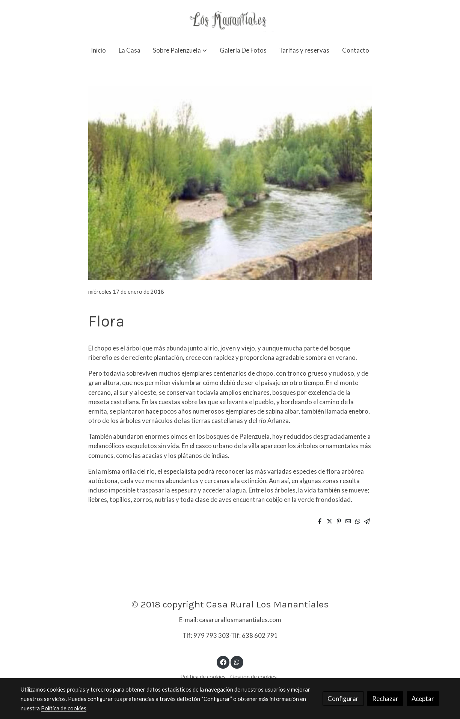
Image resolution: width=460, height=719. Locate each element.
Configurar (343, 698)
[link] (230, 20)
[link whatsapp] (237, 662)
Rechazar (385, 698)
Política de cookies (203, 677)
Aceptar (423, 698)
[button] (179, 50)
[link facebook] (223, 662)
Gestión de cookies (253, 677)
